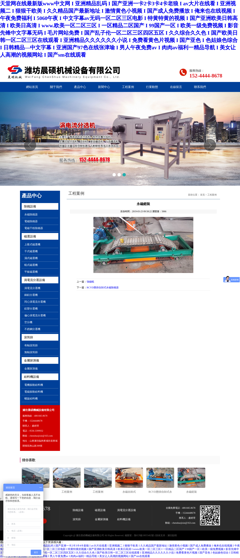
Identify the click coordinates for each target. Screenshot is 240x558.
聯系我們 (200, 87)
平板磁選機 (31, 271)
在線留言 (176, 87)
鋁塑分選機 (31, 308)
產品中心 (80, 87)
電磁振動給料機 (33, 391)
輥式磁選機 (31, 265)
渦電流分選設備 (34, 280)
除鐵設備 (30, 206)
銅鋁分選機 (31, 294)
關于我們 (56, 87)
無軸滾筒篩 (31, 352)
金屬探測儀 (31, 360)
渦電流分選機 (32, 288)
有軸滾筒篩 (31, 345)
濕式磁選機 (31, 258)
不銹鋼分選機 (32, 329)
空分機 (28, 322)
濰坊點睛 (172, 535)
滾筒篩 (28, 337)
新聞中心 (104, 87)
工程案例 (128, 87)
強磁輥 (90, 281)
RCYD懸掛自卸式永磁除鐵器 (103, 287)
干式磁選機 (31, 251)
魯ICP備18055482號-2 (145, 535)
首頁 (202, 195)
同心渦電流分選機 (35, 301)
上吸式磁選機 (32, 244)
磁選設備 (30, 236)
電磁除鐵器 (31, 221)
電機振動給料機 (33, 384)
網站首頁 (32, 87)
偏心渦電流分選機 (35, 315)
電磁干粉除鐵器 (33, 228)
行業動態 (152, 87)
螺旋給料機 (31, 398)
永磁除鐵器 (31, 214)
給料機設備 (31, 376)
